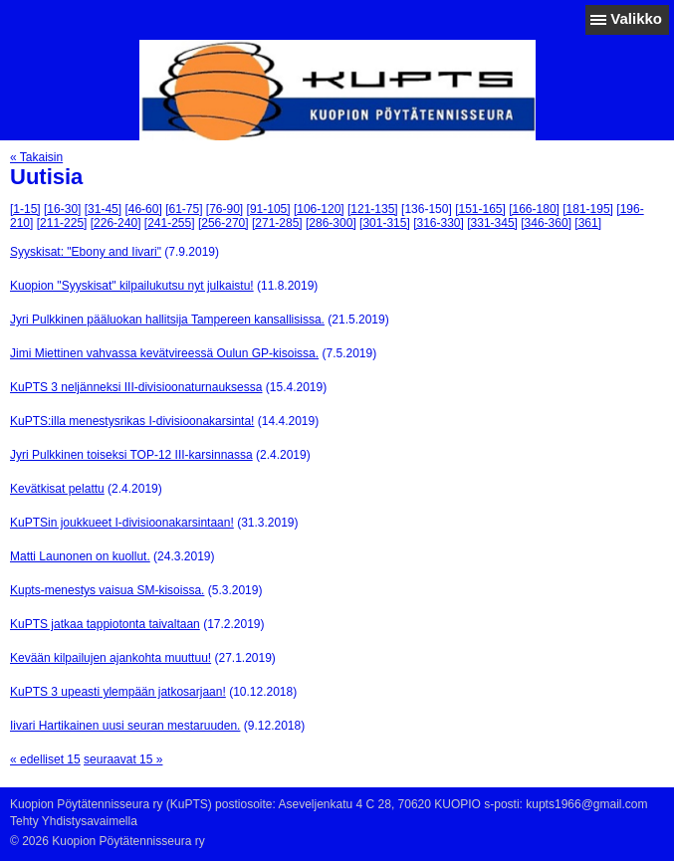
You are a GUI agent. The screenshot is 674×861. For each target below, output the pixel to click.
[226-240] (116, 223)
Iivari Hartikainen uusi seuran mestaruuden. (125, 726)
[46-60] (142, 209)
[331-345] (492, 223)
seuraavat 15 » (123, 759)
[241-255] (169, 223)
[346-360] (546, 223)
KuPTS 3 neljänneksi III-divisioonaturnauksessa (136, 387)
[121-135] (372, 209)
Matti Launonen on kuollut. (80, 556)
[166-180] (534, 209)
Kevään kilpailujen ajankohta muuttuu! (110, 658)
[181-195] (587, 209)
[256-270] (223, 223)
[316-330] (438, 223)
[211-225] (62, 223)
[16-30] (62, 209)
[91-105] (269, 209)
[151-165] (480, 209)
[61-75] (183, 209)
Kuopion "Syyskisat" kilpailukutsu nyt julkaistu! (132, 286)
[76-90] (224, 209)
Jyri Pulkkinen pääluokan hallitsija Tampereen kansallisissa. (167, 319)
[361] (587, 223)
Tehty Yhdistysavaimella (73, 821)
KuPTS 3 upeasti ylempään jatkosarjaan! (118, 692)
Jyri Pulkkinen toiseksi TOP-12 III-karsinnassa (131, 455)
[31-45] (103, 209)
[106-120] (319, 209)
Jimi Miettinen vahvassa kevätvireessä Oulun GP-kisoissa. (164, 353)
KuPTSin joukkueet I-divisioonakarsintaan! (122, 523)
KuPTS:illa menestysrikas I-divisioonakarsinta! (132, 421)
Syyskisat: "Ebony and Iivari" (85, 252)
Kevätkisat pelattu (57, 489)
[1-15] (25, 209)
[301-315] (384, 223)
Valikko (636, 18)
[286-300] (331, 223)
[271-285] (277, 223)
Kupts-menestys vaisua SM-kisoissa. (107, 590)
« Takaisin (36, 157)
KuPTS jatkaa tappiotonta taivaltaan (105, 624)
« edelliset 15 (45, 759)
